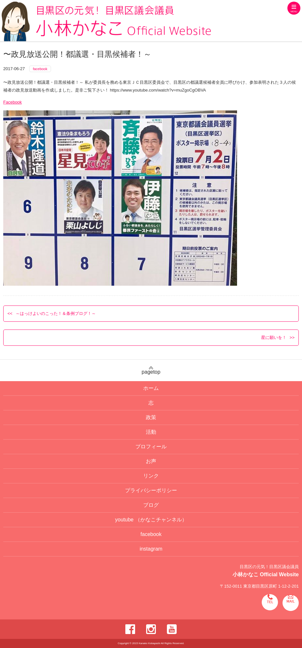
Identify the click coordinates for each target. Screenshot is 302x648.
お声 (151, 461)
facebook (40, 69)
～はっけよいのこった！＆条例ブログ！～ (56, 313)
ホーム (151, 388)
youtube (151, 519)
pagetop (151, 370)
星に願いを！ (273, 337)
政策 (151, 417)
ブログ (151, 505)
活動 (151, 432)
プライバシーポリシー (151, 490)
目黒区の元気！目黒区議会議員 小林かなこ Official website (106, 22)
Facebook (12, 102)
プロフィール (151, 446)
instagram (151, 549)
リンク (151, 476)
